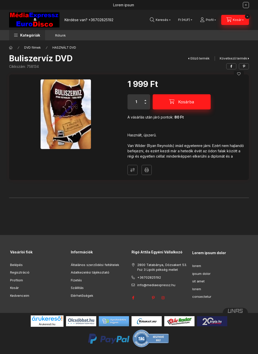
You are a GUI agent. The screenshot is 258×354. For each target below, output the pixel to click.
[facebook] (231, 66)
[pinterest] (244, 66)
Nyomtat (147, 170)
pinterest (153, 298)
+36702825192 (100, 20)
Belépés (16, 265)
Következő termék (233, 58)
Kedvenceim (19, 295)
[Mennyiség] (136, 102)
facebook (133, 298)
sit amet (198, 281)
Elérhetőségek (82, 295)
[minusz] (145, 105)
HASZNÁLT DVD (64, 47)
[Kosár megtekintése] (235, 20)
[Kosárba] (182, 101)
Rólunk (60, 35)
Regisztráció (19, 272)
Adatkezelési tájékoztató (90, 272)
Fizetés (76, 280)
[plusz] (145, 98)
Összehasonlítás (132, 170)
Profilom (16, 280)
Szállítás (77, 288)
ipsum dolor (201, 274)
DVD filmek (32, 47)
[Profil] (208, 20)
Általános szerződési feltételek (95, 265)
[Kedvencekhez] (239, 74)
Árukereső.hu (47, 324)
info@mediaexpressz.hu (156, 285)
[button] (27, 35)
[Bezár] (246, 5)
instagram (163, 298)
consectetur (201, 296)
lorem (196, 266)
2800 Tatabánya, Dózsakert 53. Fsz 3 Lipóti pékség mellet (162, 267)
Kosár (14, 288)
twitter (143, 298)
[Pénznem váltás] (184, 20)
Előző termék (200, 58)
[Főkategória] (11, 47)
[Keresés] (160, 20)
